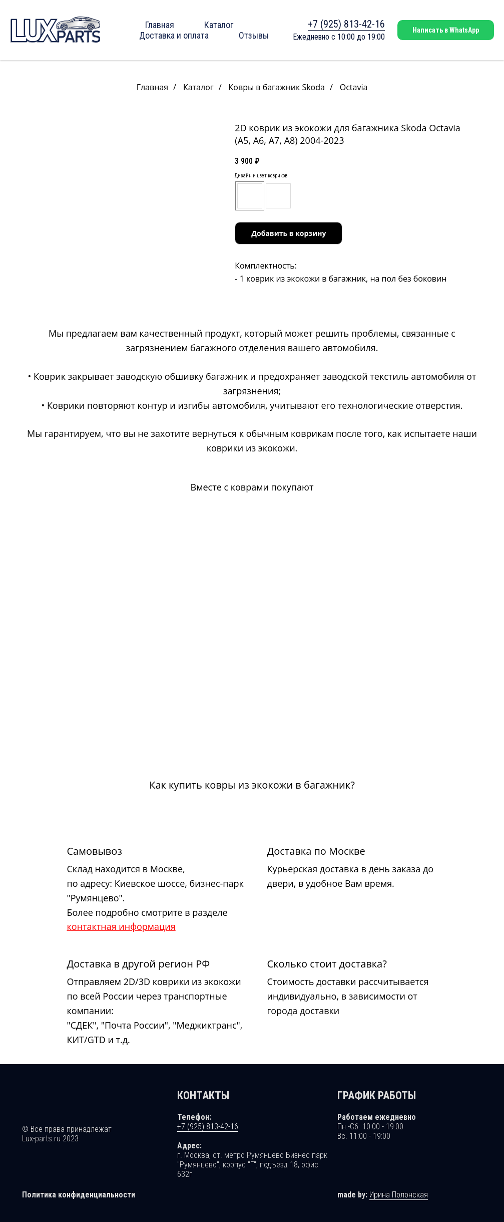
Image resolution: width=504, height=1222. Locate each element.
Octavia (354, 87)
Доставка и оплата (174, 35)
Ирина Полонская (398, 1192)
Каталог (218, 25)
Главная (159, 25)
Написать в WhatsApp (445, 30)
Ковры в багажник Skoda (277, 87)
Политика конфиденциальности (78, 1192)
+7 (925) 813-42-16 (346, 24)
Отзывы (254, 35)
